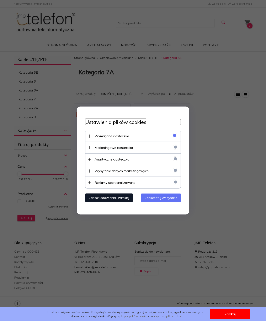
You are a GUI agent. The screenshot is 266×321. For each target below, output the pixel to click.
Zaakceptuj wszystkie (161, 198)
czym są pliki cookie (167, 316)
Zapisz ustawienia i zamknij (109, 198)
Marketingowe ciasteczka (114, 148)
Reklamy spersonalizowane (115, 182)
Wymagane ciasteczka (112, 136)
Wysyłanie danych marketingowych (122, 171)
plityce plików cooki (132, 316)
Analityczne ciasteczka (112, 159)
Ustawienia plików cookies (115, 122)
